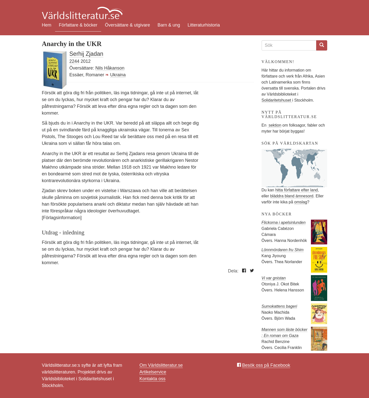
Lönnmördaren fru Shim (283, 250)
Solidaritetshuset (277, 100)
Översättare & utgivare (127, 25)
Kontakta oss (152, 378)
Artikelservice (152, 371)
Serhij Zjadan (86, 54)
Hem (46, 25)
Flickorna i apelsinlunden (284, 222)
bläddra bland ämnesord (291, 196)
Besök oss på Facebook (266, 365)
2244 (74, 61)
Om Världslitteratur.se (161, 365)
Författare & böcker (78, 25)
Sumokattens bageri (279, 306)
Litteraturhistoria (204, 25)
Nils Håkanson (109, 68)
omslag (300, 202)
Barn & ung (168, 25)
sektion (274, 125)
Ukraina (118, 74)
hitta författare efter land (296, 190)
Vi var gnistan (274, 278)
